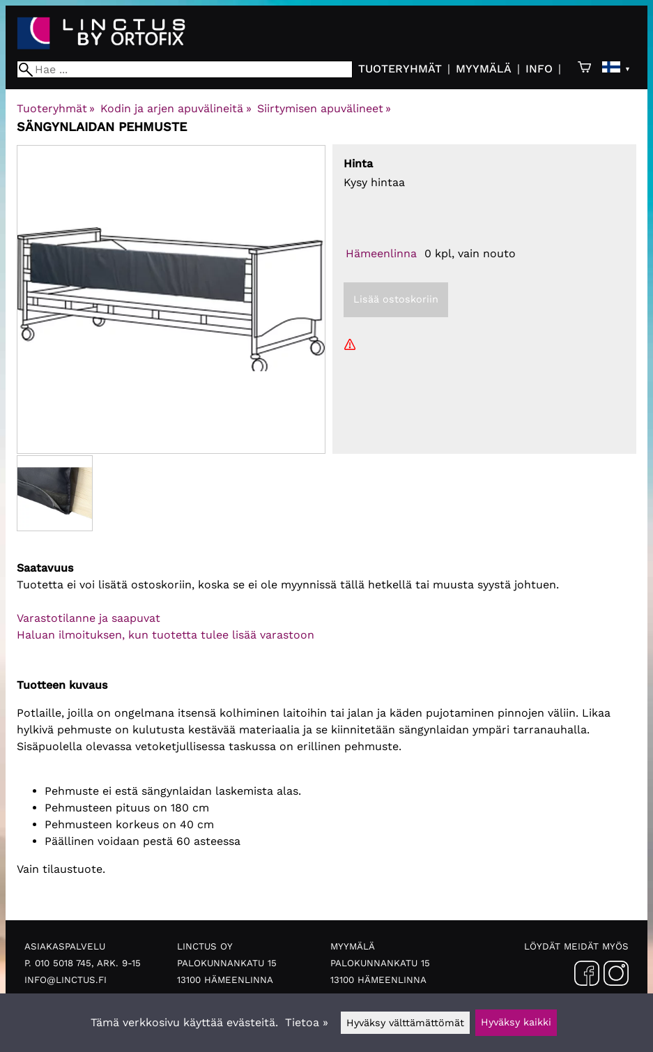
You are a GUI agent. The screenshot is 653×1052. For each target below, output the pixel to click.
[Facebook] (586, 976)
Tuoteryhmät (400, 68)
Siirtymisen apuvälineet (324, 108)
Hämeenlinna (381, 253)
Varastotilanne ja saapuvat (88, 618)
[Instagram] (616, 976)
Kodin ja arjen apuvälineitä (175, 108)
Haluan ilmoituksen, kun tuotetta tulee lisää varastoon (165, 634)
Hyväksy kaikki (516, 1022)
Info (539, 68)
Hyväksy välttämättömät (405, 1022)
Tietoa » (306, 1022)
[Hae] (185, 69)
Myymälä (484, 68)
